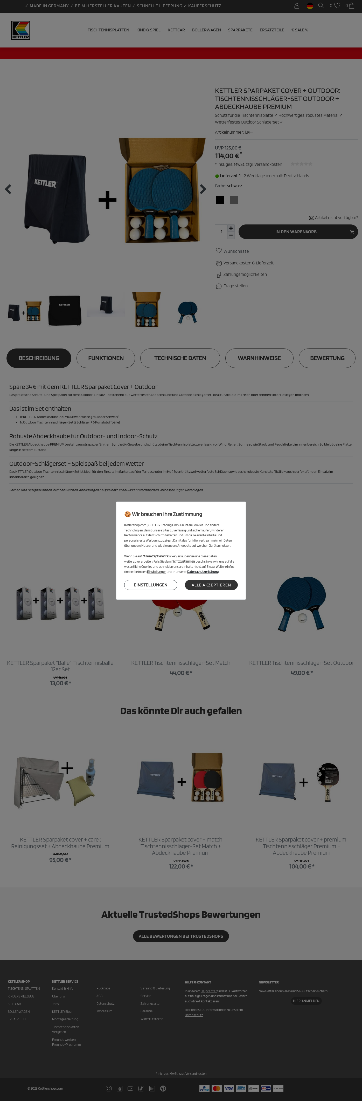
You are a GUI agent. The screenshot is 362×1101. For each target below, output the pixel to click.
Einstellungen (151, 584)
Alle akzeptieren (211, 584)
